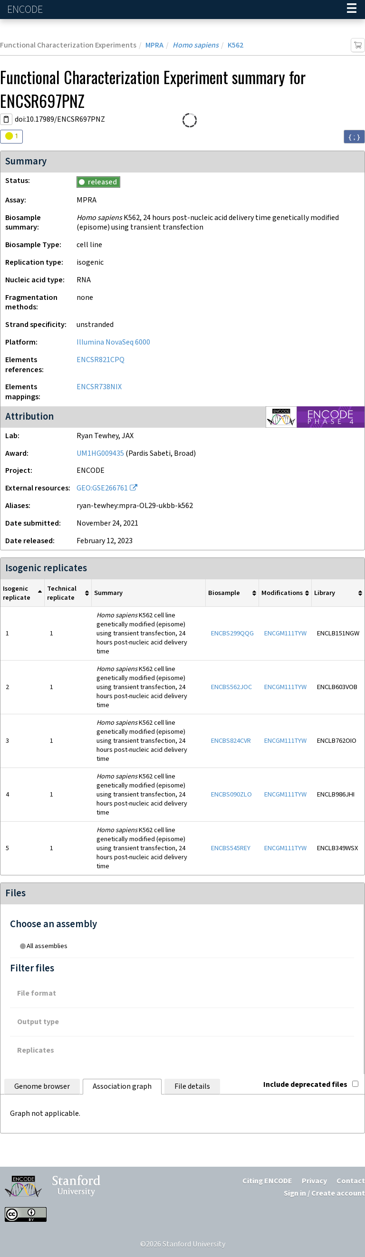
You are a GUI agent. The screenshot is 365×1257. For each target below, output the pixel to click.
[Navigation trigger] (351, 9)
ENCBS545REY (230, 848)
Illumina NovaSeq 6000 (113, 342)
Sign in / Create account (324, 1194)
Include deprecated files (310, 1085)
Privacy (314, 1181)
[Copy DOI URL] (6, 119)
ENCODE (26, 10)
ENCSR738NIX (99, 387)
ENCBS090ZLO (231, 794)
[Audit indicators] (11, 137)
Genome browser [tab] (42, 1087)
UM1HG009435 (100, 454)
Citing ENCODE (267, 1181)
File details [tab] (192, 1087)
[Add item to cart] (358, 45)
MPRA (154, 45)
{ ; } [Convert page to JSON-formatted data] (354, 137)
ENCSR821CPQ (101, 360)
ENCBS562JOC (231, 686)
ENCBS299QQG (232, 633)
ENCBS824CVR (231, 740)
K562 (235, 45)
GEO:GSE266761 (102, 488)
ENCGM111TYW (285, 633)
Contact (350, 1181)
